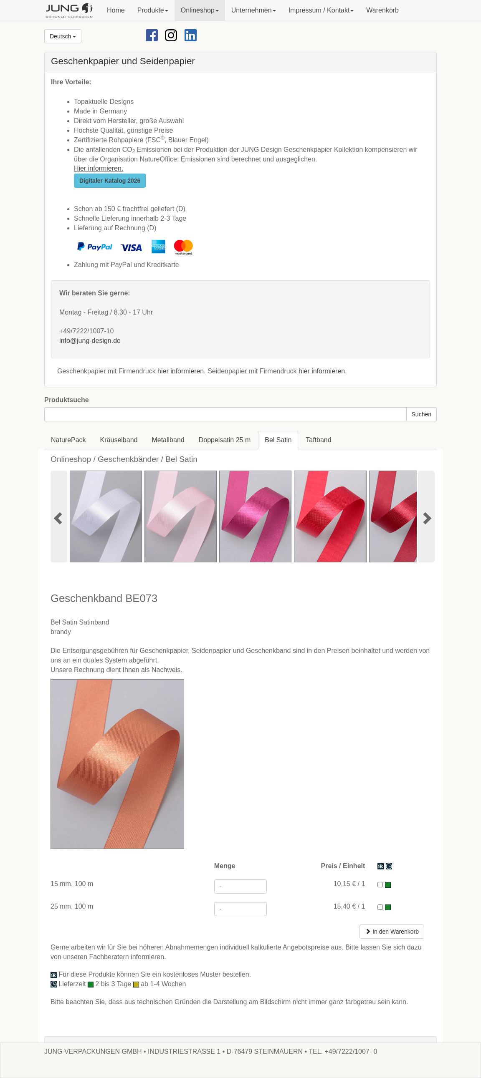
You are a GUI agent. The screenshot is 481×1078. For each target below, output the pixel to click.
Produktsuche (66, 399)
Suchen (421, 414)
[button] (153, 10)
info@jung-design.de (90, 340)
